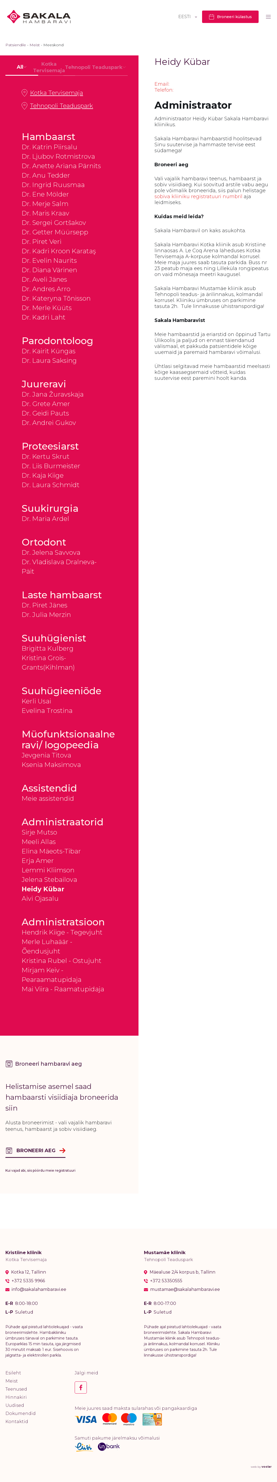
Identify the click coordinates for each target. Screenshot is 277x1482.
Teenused (16, 1389)
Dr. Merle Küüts (47, 308)
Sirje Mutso (39, 832)
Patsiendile (15, 45)
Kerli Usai (36, 701)
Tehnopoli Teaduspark (57, 106)
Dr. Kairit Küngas (48, 351)
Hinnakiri (16, 1397)
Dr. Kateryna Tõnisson (56, 298)
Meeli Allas (39, 842)
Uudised (14, 1405)
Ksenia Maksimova (51, 765)
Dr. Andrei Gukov (49, 423)
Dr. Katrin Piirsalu (49, 147)
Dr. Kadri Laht (43, 317)
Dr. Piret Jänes (44, 605)
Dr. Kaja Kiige (43, 475)
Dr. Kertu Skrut (46, 456)
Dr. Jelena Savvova (51, 552)
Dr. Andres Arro (46, 289)
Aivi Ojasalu (40, 898)
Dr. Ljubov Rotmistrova (58, 156)
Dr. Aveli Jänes (44, 279)
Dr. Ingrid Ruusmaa (53, 185)
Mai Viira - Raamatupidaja (63, 989)
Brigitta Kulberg (48, 648)
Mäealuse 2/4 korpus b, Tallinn (182, 1272)
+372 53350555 (166, 1281)
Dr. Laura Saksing (49, 360)
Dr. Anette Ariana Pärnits (61, 166)
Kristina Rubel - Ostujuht (61, 961)
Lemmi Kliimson (48, 870)
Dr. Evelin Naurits (49, 260)
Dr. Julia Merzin (46, 615)
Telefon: (163, 90)
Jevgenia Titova (46, 755)
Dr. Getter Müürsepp (55, 232)
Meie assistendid (48, 798)
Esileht (13, 1372)
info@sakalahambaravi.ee (39, 1289)
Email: (161, 84)
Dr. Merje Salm (45, 204)
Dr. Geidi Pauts (45, 413)
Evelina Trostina (47, 711)
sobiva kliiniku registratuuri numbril (198, 197)
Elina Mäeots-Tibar (51, 851)
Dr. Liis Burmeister (51, 466)
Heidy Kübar (43, 889)
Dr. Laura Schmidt (51, 485)
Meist (34, 45)
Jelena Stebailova (49, 879)
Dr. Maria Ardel (45, 519)
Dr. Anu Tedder (46, 175)
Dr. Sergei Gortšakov (54, 223)
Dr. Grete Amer (46, 404)
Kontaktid (16, 1421)
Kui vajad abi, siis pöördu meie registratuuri (40, 1170)
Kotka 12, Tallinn (28, 1272)
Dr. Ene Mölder (45, 194)
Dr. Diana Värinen (49, 270)
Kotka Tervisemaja (52, 93)
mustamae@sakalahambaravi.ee (185, 1289)
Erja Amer (38, 861)
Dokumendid (20, 1413)
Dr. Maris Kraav (45, 213)
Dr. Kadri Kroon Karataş (59, 251)
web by (261, 1466)
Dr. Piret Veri (41, 241)
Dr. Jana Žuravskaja (53, 394)
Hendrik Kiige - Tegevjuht (62, 932)
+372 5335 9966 (28, 1281)
